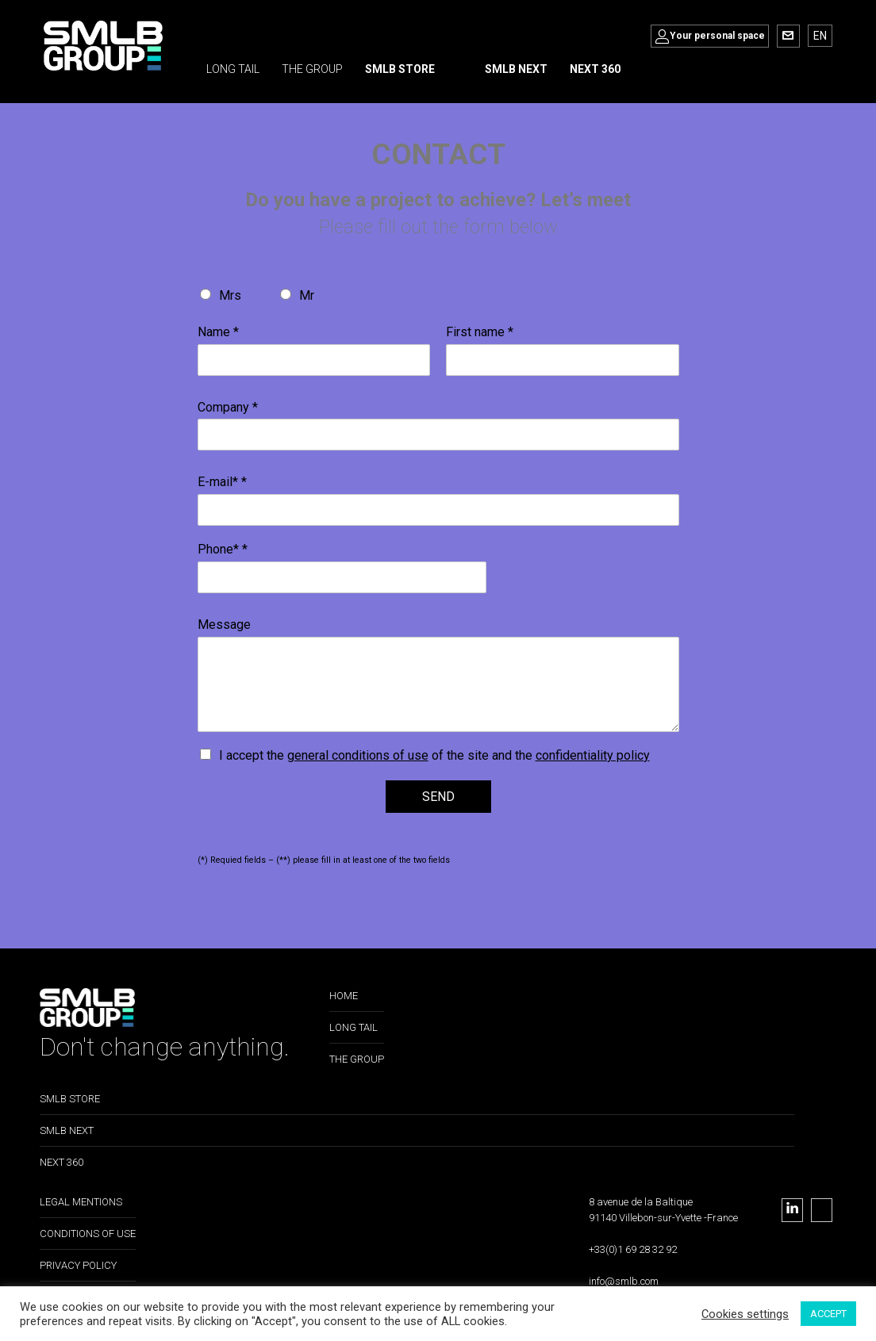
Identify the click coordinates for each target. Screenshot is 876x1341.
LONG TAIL (353, 1027)
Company (228, 407)
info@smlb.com (624, 1281)
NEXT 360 (61, 1162)
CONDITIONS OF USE (88, 1233)
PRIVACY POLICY (78, 1265)
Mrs (230, 295)
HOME (343, 996)
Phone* (223, 549)
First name (479, 331)
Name (218, 331)
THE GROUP (356, 1059)
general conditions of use (357, 755)
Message (224, 624)
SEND (438, 796)
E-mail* (222, 481)
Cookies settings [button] (745, 1314)
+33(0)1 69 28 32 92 (633, 1249)
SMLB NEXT (67, 1130)
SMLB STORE (70, 1099)
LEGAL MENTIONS (81, 1202)
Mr (306, 295)
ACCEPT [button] (828, 1314)
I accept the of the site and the (434, 755)
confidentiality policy (593, 755)
